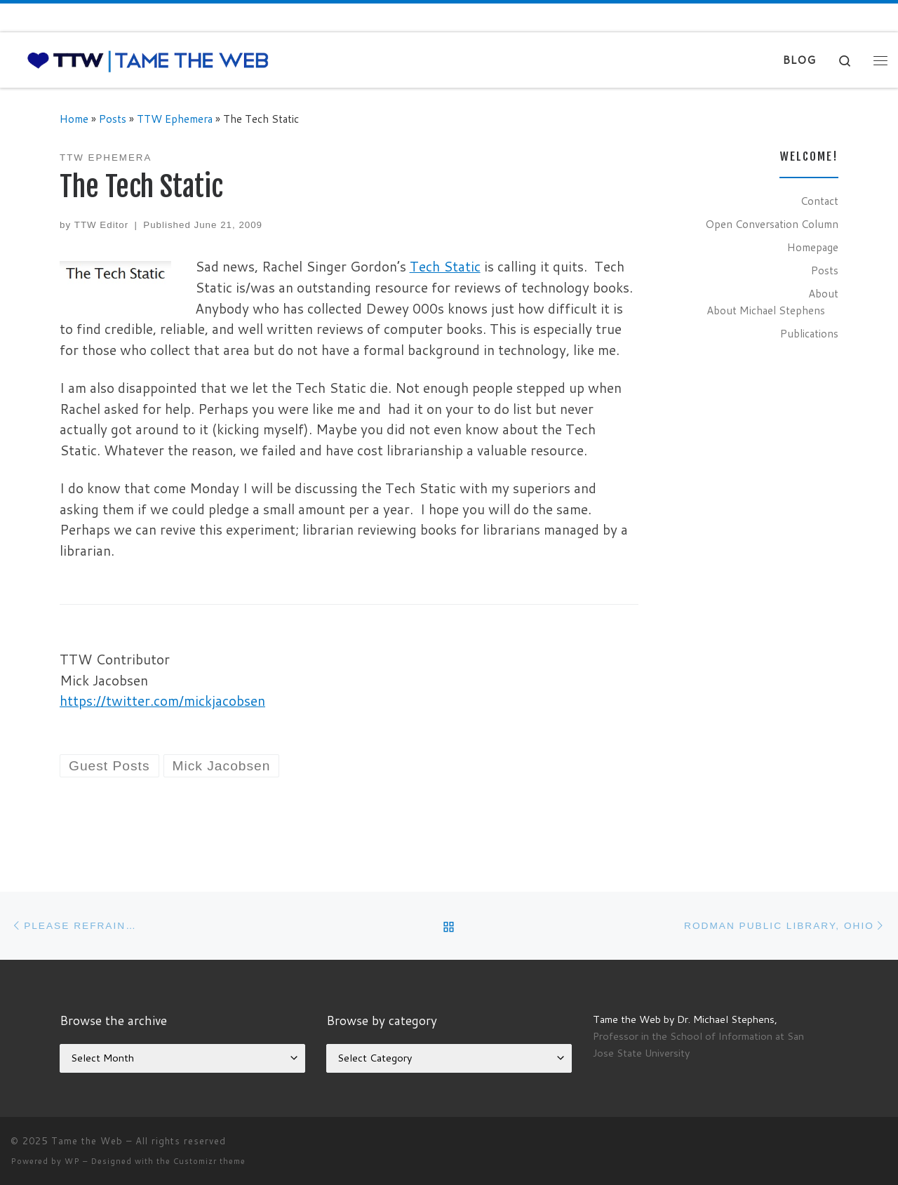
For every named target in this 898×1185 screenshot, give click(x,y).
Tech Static (445, 266)
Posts (112, 118)
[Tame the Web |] (148, 60)
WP (72, 1161)
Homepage (812, 247)
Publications (809, 333)
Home (74, 118)
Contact (819, 200)
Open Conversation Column (771, 224)
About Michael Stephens (765, 310)
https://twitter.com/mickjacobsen (162, 700)
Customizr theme (209, 1161)
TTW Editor (101, 225)
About (823, 293)
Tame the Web (87, 1140)
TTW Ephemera (175, 118)
